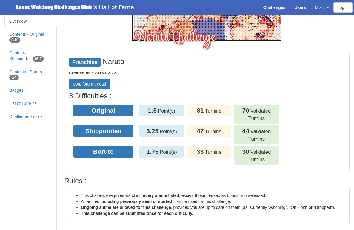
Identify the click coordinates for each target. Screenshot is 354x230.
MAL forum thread (89, 84)
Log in (343, 7)
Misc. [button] (322, 7)
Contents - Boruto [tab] (25, 74)
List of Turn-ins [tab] (23, 103)
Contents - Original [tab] (26, 37)
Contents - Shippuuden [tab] (26, 56)
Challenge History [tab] (25, 116)
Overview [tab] (18, 21)
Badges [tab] (16, 90)
